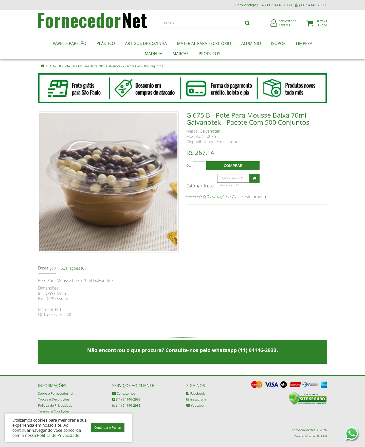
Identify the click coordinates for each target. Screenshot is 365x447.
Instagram (196, 399)
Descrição (47, 268)
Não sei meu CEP (229, 185)
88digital (322, 436)
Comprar (233, 165)
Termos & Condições (54, 411)
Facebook (195, 393)
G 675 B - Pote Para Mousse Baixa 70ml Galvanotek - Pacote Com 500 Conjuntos (106, 66)
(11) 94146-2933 (126, 399)
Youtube (195, 405)
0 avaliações (218, 196)
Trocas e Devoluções (53, 399)
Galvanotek (210, 131)
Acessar (284, 29)
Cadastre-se (287, 25)
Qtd (189, 165)
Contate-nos (123, 393)
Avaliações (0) (73, 268)
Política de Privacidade (55, 405)
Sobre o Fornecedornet (56, 393)
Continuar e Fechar (107, 427)
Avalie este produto (249, 196)
